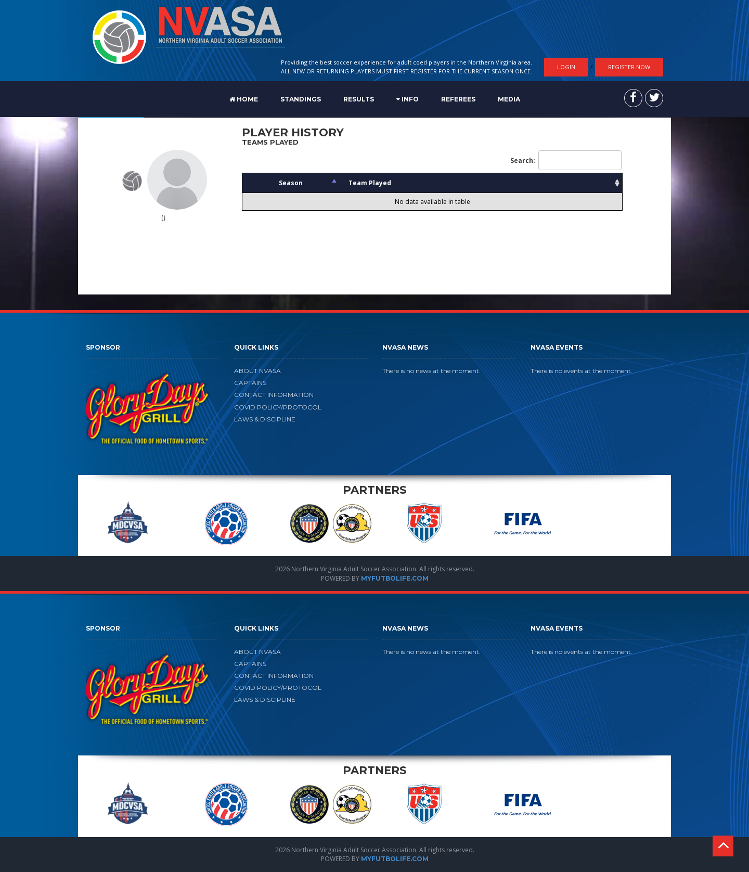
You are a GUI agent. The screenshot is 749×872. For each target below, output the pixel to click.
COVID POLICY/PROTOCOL (277, 407)
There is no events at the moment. (581, 371)
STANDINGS (300, 99)
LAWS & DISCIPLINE (264, 419)
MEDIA (509, 99)
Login (566, 67)
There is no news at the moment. (431, 371)
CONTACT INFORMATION (274, 395)
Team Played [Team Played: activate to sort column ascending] (369, 182)
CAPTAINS (250, 383)
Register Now (629, 67)
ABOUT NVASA (257, 371)
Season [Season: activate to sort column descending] (291, 182)
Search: (566, 160)
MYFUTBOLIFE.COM (395, 578)
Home (243, 99)
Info (407, 99)
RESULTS (358, 99)
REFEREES (458, 99)
